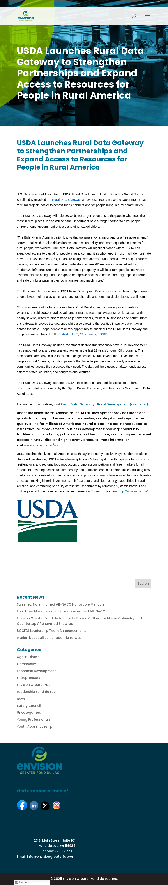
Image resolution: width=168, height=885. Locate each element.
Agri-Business (28, 657)
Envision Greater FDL (33, 684)
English (22, 882)
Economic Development (36, 671)
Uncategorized (29, 712)
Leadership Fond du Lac (36, 691)
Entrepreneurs (28, 677)
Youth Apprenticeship (34, 726)
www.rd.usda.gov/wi (41, 445)
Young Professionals (34, 719)
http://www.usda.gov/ (133, 491)
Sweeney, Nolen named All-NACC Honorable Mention (60, 604)
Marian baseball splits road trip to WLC (49, 637)
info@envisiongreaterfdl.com (51, 856)
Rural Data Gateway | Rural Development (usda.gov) (104, 404)
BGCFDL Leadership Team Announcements (52, 630)
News (21, 698)
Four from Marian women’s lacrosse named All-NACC (61, 611)
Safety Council (29, 705)
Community (26, 664)
